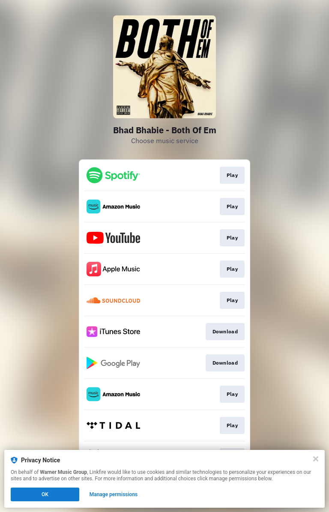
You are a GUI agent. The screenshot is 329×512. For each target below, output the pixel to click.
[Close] (316, 459)
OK (45, 494)
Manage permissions (114, 494)
